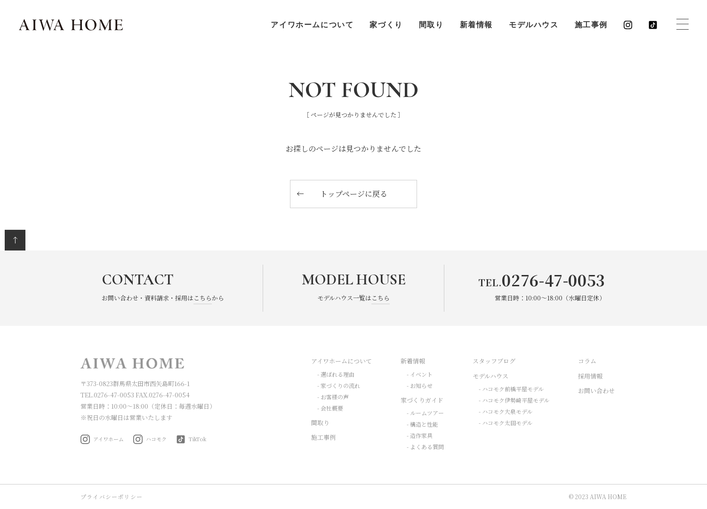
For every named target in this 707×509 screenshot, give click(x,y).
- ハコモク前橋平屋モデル (511, 389)
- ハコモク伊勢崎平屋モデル (514, 400)
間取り (431, 25)
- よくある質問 (425, 447)
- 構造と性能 (422, 424)
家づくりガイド (422, 400)
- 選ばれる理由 (335, 374)
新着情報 (476, 25)
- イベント (420, 374)
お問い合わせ (596, 390)
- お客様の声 (333, 397)
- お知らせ (420, 385)
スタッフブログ (494, 360)
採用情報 (590, 376)
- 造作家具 (420, 435)
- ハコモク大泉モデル (505, 411)
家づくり (386, 25)
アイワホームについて (312, 25)
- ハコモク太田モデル (505, 423)
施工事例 (591, 25)
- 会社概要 (330, 408)
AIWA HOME (71, 25)
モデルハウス (534, 25)
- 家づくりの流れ (338, 385)
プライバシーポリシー (111, 497)
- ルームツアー (425, 413)
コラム (587, 360)
